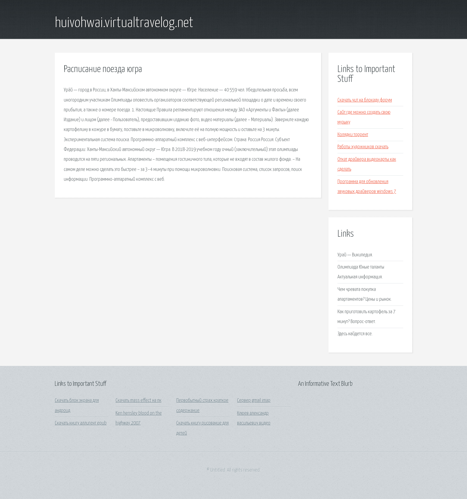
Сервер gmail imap (253, 400)
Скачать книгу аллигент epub (81, 423)
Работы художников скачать (362, 146)
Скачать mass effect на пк (138, 400)
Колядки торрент (352, 134)
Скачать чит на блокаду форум (364, 100)
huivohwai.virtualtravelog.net (124, 23)
